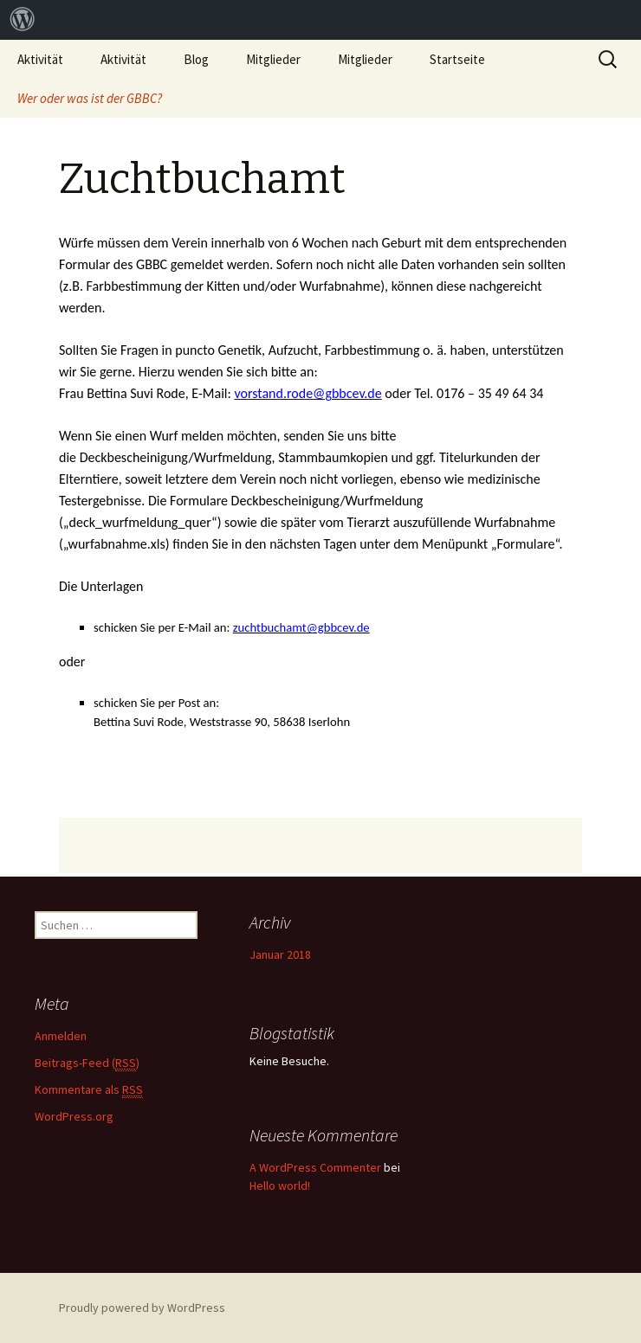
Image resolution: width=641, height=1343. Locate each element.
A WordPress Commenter (315, 1167)
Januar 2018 (280, 954)
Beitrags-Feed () (87, 1063)
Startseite (457, 59)
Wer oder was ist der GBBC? (89, 98)
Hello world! (279, 1185)
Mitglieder (273, 59)
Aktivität (40, 59)
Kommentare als (89, 1090)
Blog (196, 59)
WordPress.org (74, 1116)
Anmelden (61, 1036)
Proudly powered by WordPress (142, 1307)
